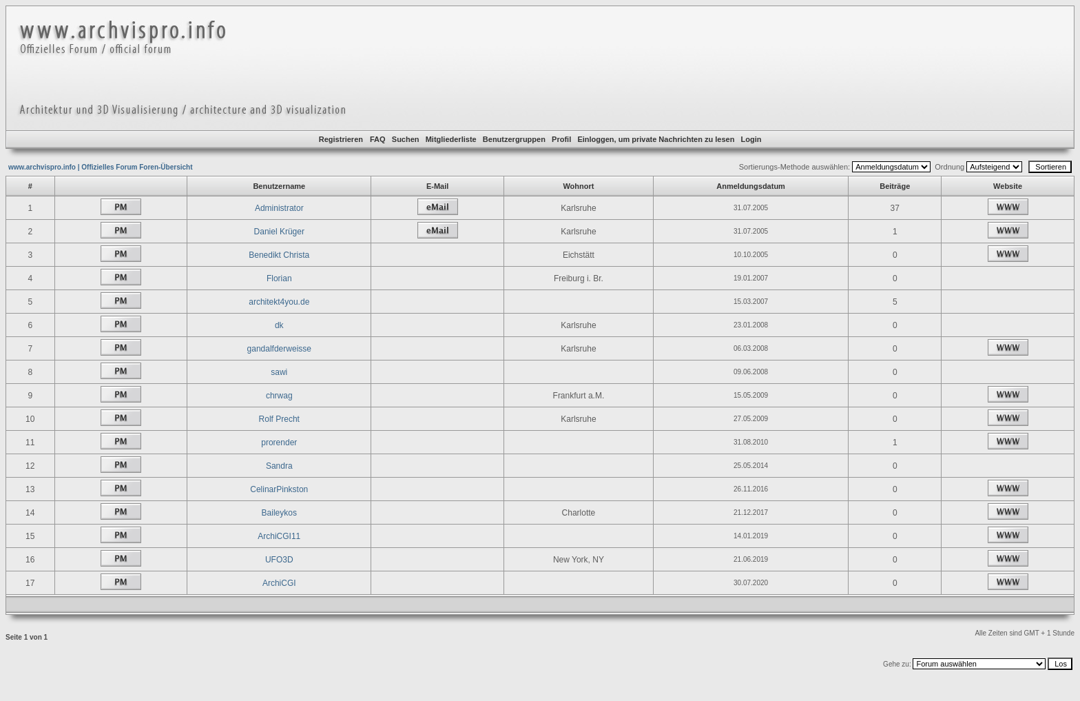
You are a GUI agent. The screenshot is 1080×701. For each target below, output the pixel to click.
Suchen (405, 139)
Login (751, 139)
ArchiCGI (279, 583)
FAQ (378, 139)
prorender (279, 442)
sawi (279, 372)
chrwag (279, 395)
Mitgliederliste (451, 139)
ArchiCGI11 (279, 536)
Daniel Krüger (279, 231)
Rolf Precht (279, 419)
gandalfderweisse (279, 349)
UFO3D (279, 560)
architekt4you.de (279, 302)
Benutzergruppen (514, 139)
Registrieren (341, 139)
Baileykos (279, 513)
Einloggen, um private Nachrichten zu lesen (655, 139)
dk (279, 325)
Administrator (279, 208)
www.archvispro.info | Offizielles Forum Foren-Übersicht (100, 167)
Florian (279, 278)
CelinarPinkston (279, 489)
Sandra (279, 466)
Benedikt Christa (279, 255)
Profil (561, 139)
